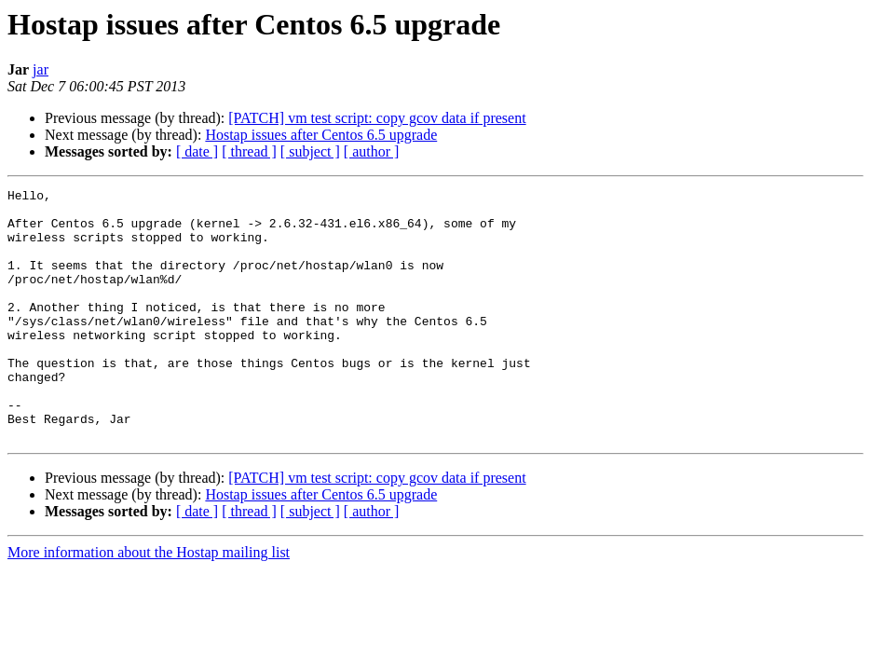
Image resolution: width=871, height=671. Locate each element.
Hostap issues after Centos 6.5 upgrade (321, 135)
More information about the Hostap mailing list (148, 602)
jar (40, 69)
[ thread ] (249, 151)
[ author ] (372, 151)
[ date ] (197, 151)
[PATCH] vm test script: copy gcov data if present (376, 118)
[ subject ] (310, 151)
